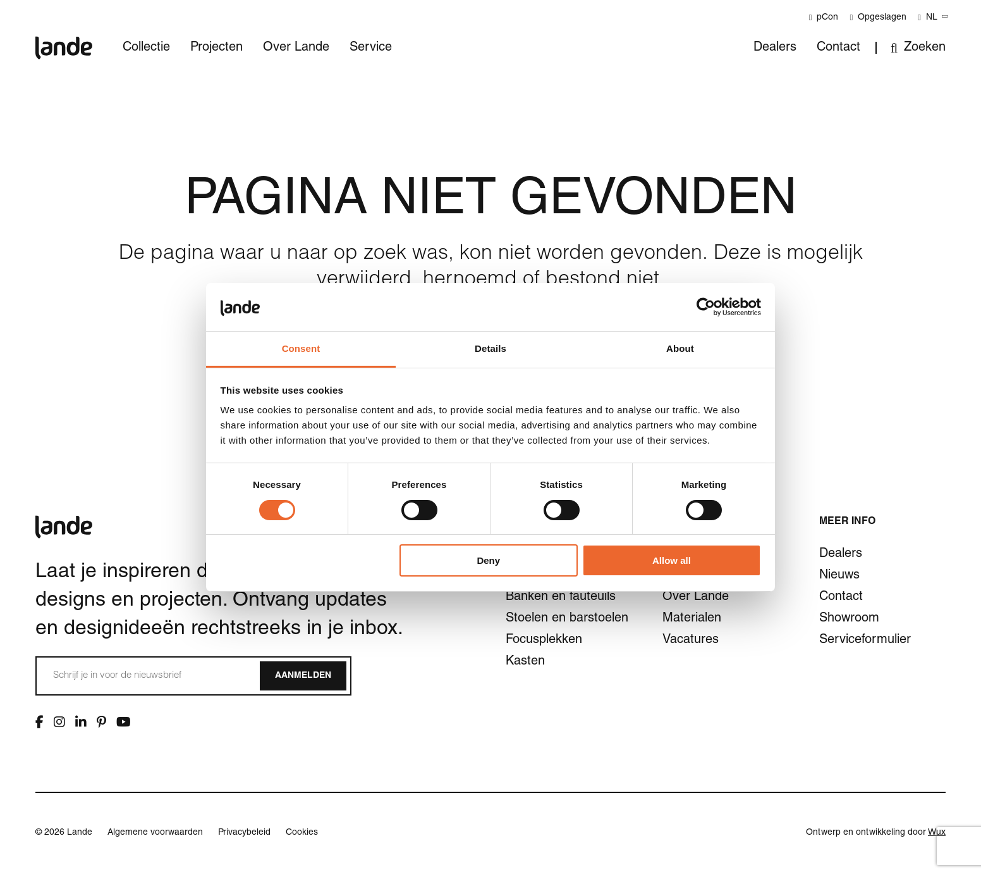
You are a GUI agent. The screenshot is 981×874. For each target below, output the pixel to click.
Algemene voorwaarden (155, 832)
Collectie (146, 48)
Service (371, 48)
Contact (838, 48)
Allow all (671, 560)
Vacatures (690, 640)
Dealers (774, 48)
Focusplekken (544, 640)
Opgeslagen (878, 18)
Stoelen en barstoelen (567, 619)
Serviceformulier (865, 640)
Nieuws (839, 576)
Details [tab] (490, 348)
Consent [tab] (301, 348)
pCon (824, 18)
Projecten (216, 48)
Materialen (691, 619)
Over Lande (296, 48)
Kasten (525, 662)
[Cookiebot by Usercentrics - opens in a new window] (705, 306)
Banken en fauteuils (561, 597)
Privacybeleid (244, 832)
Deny (488, 560)
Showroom (849, 619)
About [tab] (680, 348)
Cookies (302, 832)
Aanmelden (303, 675)
